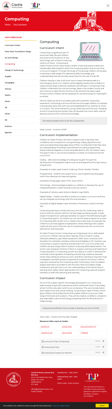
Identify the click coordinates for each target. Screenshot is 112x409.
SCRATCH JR (46, 333)
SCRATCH (45, 327)
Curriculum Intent (12, 45)
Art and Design (11, 58)
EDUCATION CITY (88, 327)
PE (6, 108)
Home (7, 24)
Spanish (8, 132)
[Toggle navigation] (108, 5)
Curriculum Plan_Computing (55, 341)
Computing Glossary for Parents (57, 353)
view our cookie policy (61, 406)
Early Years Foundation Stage (18, 51)
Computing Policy (50, 347)
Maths (7, 95)
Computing (10, 64)
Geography (10, 83)
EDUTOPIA (67, 333)
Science (8, 126)
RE (6, 120)
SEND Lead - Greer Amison (68, 383)
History (8, 89)
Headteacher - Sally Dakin (67, 373)
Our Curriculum (20, 24)
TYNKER (84, 333)
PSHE (7, 114)
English (8, 76)
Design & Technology (14, 70)
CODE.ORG (67, 327)
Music (7, 101)
